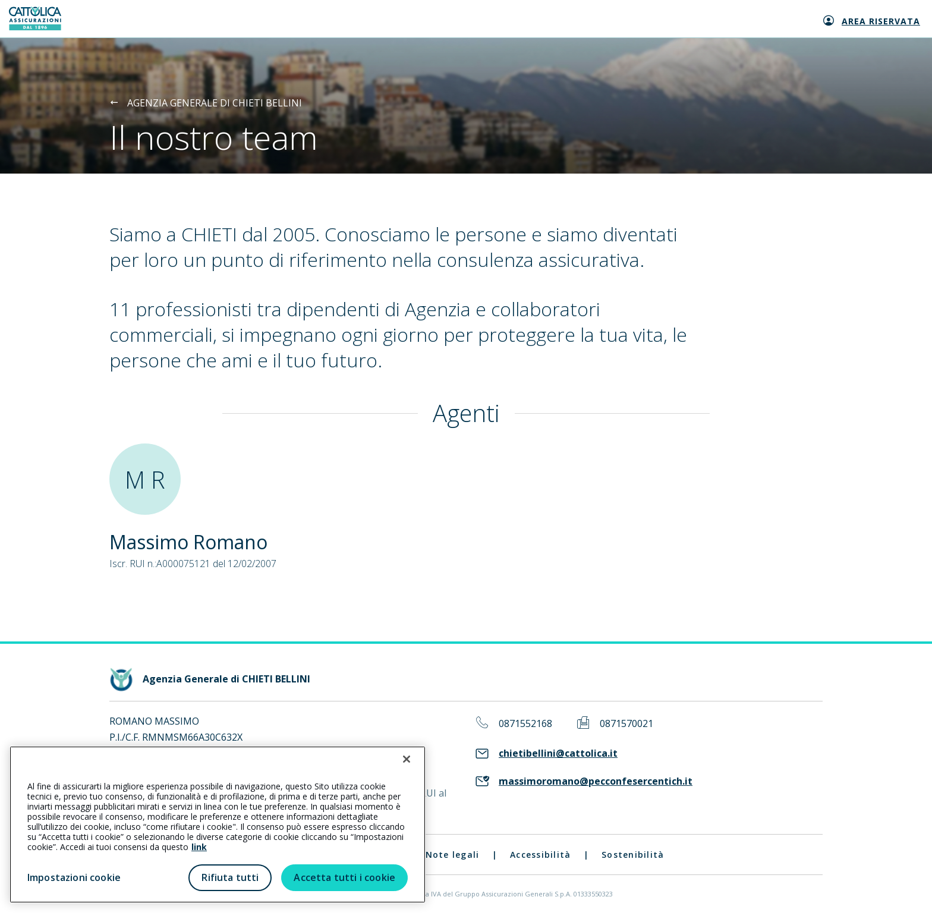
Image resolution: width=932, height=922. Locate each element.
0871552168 (525, 723)
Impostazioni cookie (74, 877)
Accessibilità (540, 854)
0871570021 (626, 723)
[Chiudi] (406, 759)
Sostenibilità (633, 854)
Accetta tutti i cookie (344, 877)
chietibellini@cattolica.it (558, 753)
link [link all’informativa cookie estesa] (199, 846)
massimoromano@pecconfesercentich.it (595, 781)
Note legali (453, 854)
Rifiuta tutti (230, 877)
